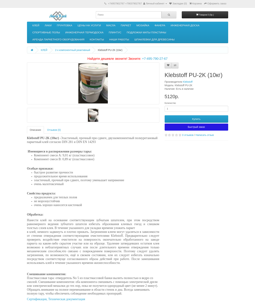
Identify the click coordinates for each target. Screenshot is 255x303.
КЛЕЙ (35, 25)
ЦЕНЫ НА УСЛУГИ (89, 25)
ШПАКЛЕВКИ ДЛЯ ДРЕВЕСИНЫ (154, 39)
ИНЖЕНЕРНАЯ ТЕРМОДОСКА (84, 32)
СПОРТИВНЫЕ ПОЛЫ (46, 32)
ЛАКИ (48, 25)
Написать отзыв (205, 135)
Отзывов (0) (54, 129)
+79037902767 (133, 3)
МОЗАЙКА (142, 25)
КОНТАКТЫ (97, 39)
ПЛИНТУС (115, 32)
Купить (196, 118)
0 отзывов (188, 135)
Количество (170, 103)
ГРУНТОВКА (64, 25)
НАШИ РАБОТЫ (119, 39)
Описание (35, 129)
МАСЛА (110, 25)
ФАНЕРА (160, 25)
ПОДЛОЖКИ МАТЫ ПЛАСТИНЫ (146, 32)
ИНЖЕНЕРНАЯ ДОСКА (185, 25)
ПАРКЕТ (126, 25)
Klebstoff (188, 81)
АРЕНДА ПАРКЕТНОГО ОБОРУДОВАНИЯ (58, 39)
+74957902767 (116, 3)
